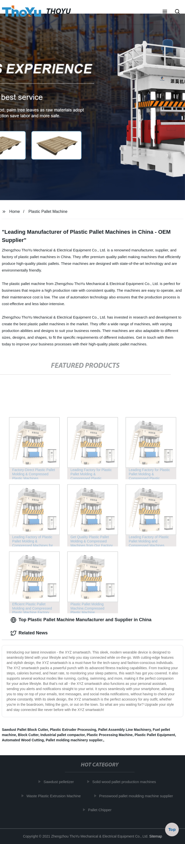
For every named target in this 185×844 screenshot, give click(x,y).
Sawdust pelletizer (60, 782)
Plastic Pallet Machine (47, 211)
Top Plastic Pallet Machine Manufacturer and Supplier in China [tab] (80, 620)
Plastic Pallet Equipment (154, 735)
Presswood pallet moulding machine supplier (137, 796)
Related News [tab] (29, 633)
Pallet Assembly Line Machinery (124, 730)
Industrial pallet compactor (62, 735)
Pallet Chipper (101, 810)
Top (172, 829)
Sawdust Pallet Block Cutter (25, 730)
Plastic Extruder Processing (73, 730)
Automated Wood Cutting (23, 740)
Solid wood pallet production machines (125, 782)
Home (14, 211)
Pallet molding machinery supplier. (74, 740)
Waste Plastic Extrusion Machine (54, 796)
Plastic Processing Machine (109, 735)
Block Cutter (28, 735)
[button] (165, 12)
